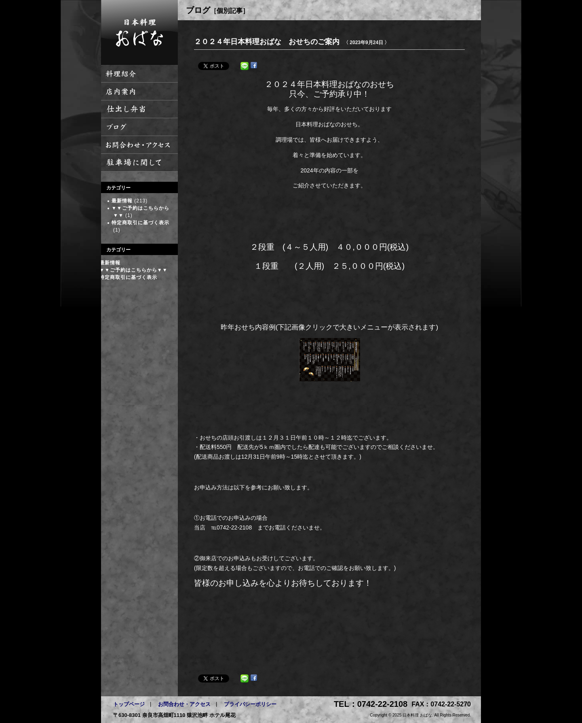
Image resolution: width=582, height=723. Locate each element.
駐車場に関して (139, 163)
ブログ (139, 127)
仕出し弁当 (139, 109)
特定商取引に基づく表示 (140, 222)
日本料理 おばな (139, 32)
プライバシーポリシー (250, 704)
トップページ (129, 704)
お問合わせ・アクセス (184, 704)
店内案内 (139, 91)
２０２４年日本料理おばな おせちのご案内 (267, 42)
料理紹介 (139, 74)
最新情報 (122, 201)
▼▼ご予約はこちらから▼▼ (133, 270)
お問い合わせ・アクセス (139, 145)
